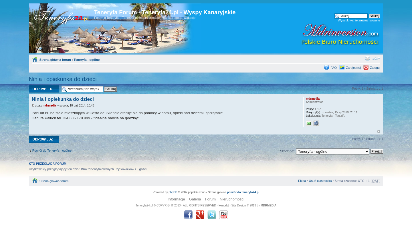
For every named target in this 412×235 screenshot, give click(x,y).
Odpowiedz (44, 89)
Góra (378, 131)
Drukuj (367, 58)
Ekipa (302, 180)
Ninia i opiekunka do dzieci (63, 79)
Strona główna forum (55, 59)
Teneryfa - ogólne (87, 59)
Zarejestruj (353, 67)
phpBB (173, 192)
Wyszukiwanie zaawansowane (359, 20)
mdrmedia (49, 105)
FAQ (333, 67)
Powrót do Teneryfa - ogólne (52, 150)
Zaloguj (375, 67)
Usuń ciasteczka (320, 180)
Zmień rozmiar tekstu (376, 58)
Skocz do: (287, 151)
